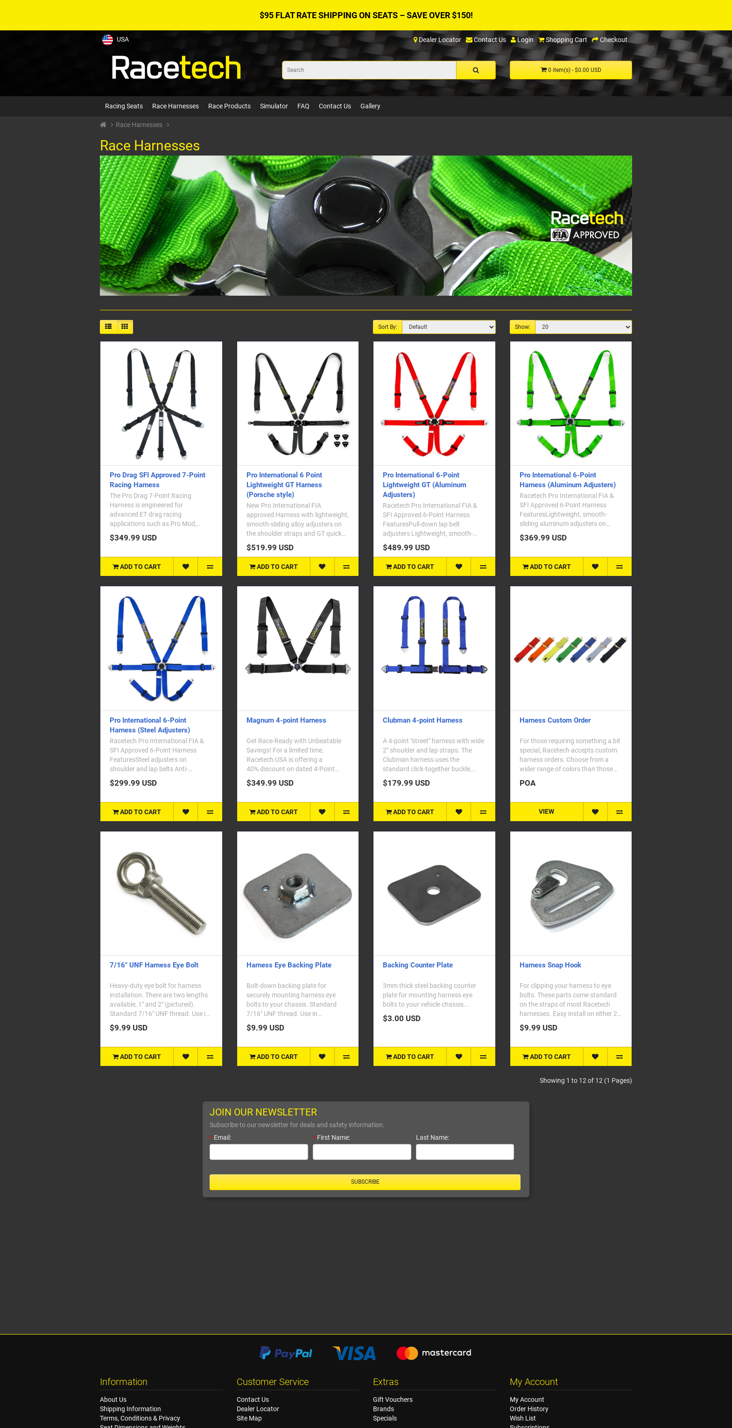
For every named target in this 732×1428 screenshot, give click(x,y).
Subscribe (365, 1182)
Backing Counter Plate (418, 965)
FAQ (303, 106)
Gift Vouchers (393, 1399)
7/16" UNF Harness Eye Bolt (154, 965)
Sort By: (387, 327)
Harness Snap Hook (550, 965)
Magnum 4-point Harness (286, 720)
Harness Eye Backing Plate (288, 965)
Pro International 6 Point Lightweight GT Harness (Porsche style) (284, 485)
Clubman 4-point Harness (423, 720)
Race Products (229, 106)
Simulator (274, 106)
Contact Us (335, 106)
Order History (529, 1409)
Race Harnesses (175, 106)
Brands (383, 1409)
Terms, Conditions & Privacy (140, 1418)
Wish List (523, 1418)
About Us (113, 1399)
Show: (522, 327)
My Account (527, 1399)
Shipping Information (130, 1409)
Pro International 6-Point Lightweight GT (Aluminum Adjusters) (424, 485)
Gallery (370, 106)
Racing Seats (124, 106)
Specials (385, 1418)
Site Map (249, 1418)
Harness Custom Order (555, 720)
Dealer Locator (258, 1409)
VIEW (546, 811)
